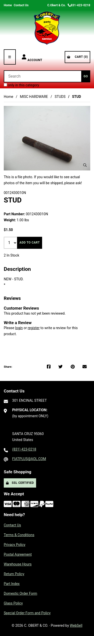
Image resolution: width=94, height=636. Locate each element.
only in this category (21, 85)
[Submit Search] (85, 76)
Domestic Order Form (20, 593)
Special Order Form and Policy (27, 613)
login (19, 328)
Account (32, 57)
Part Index (12, 584)
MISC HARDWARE (34, 97)
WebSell (76, 625)
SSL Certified (20, 483)
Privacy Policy (14, 545)
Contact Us (21, 5)
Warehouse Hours (18, 564)
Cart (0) (77, 57)
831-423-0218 (79, 5)
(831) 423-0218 (24, 449)
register (33, 328)
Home (8, 5)
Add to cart (30, 242)
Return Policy (14, 574)
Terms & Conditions (19, 535)
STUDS (60, 97)
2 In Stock (11, 255)
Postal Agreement (18, 554)
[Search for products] (42, 76)
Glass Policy (13, 603)
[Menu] (10, 57)
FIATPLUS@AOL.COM (29, 459)
